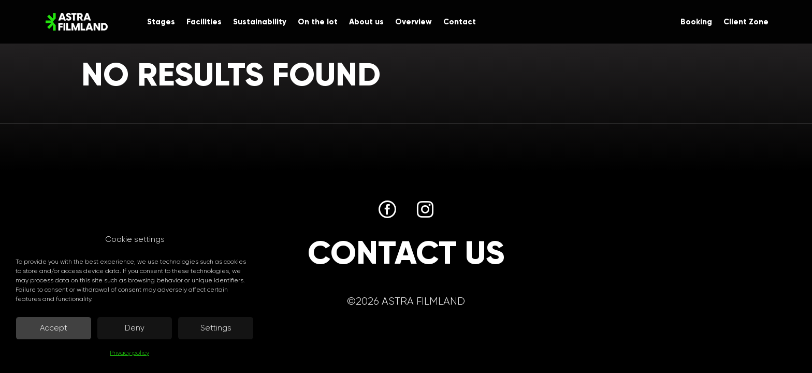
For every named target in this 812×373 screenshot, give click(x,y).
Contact (459, 22)
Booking (696, 22)
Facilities (204, 22)
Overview (413, 22)
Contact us (406, 252)
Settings (215, 328)
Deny (134, 328)
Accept (53, 328)
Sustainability (259, 22)
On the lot (318, 22)
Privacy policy (129, 352)
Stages (161, 22)
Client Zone (746, 22)
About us (366, 22)
